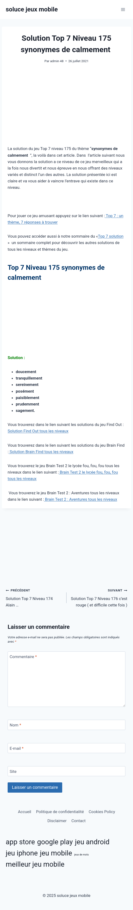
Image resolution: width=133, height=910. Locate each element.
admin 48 (56, 61)
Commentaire (23, 656)
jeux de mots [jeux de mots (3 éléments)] (81, 854)
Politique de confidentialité (60, 811)
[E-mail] (66, 748)
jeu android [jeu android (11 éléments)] (92, 842)
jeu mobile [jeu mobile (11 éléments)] (56, 853)
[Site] (66, 771)
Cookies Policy (102, 811)
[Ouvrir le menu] (122, 9)
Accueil (24, 811)
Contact (79, 820)
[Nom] (66, 725)
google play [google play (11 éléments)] (55, 842)
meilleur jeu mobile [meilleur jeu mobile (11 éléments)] (35, 864)
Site (13, 771)
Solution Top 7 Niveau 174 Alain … (34, 597)
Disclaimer (56, 820)
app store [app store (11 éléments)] (20, 842)
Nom (15, 725)
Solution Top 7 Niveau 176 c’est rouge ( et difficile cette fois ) (99, 597)
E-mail (17, 748)
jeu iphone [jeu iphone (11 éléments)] (22, 853)
